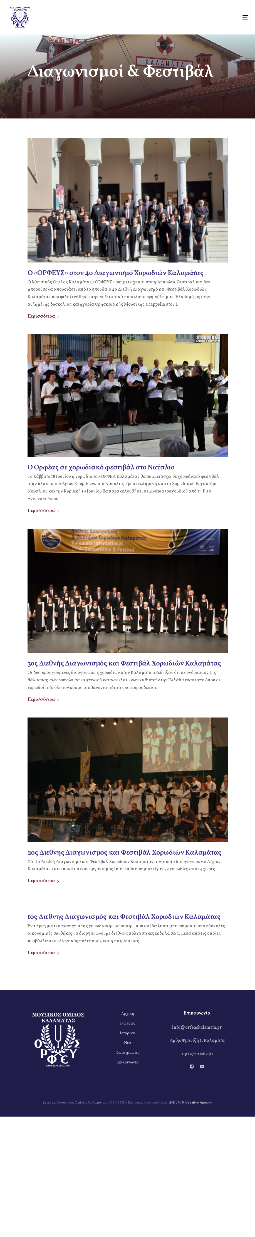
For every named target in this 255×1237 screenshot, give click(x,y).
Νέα (127, 1043)
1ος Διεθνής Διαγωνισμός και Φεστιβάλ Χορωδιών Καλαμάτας (124, 917)
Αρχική (127, 1013)
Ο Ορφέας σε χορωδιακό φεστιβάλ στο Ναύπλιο (101, 468)
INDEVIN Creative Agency (190, 1102)
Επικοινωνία (127, 1062)
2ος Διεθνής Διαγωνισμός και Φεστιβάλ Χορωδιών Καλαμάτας (124, 853)
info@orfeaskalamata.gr (197, 1028)
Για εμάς (127, 1023)
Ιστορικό (127, 1033)
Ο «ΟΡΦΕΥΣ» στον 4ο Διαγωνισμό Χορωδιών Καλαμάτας (116, 273)
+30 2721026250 (197, 1054)
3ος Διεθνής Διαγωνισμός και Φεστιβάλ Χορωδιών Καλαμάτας (124, 664)
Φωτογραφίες (128, 1052)
